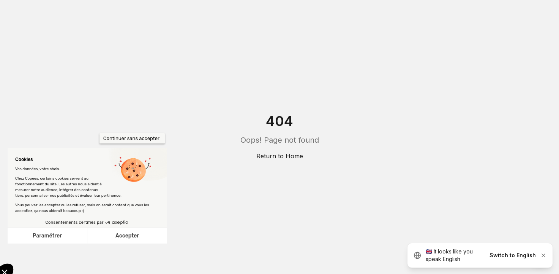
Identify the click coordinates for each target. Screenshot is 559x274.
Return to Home (279, 156)
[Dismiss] (543, 255)
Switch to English (513, 255)
